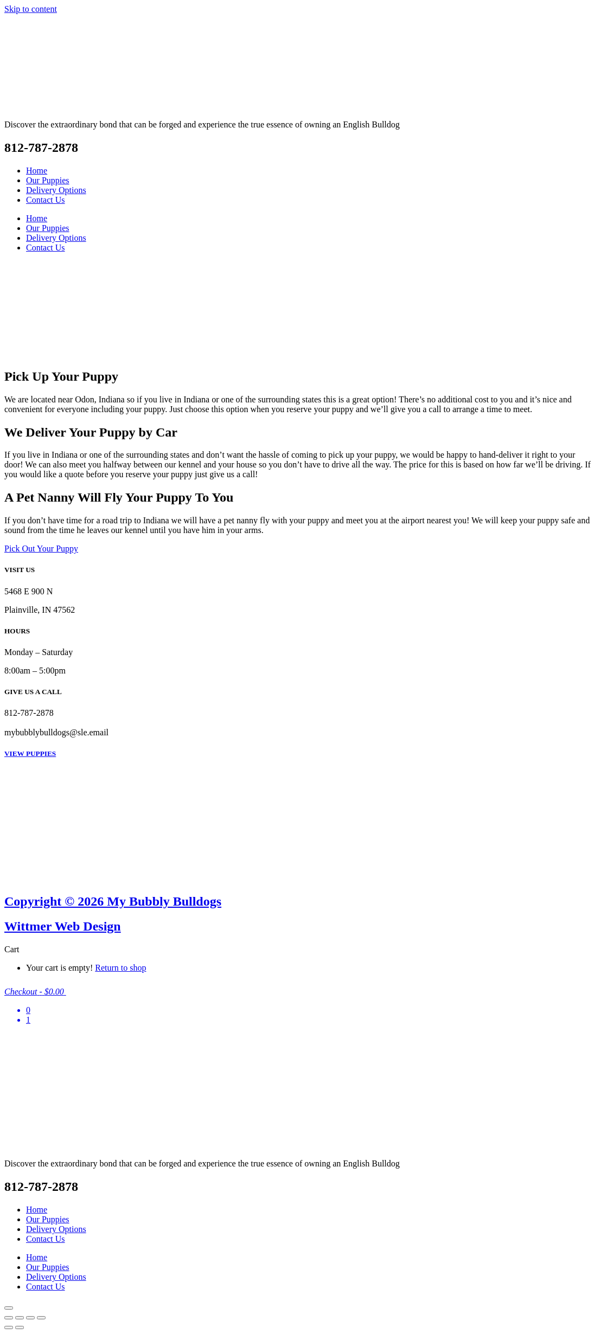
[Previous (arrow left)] (8, 1327)
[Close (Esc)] (41, 1317)
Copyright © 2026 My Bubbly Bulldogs (112, 901)
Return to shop (120, 967)
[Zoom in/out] (8, 1317)
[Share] (30, 1317)
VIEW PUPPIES (30, 753)
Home (36, 170)
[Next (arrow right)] (19, 1327)
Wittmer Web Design (62, 926)
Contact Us (45, 199)
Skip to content (30, 9)
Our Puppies (47, 180)
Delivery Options (56, 190)
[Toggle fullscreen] (19, 1317)
